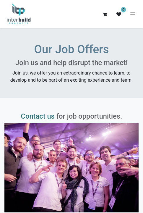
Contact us (38, 116)
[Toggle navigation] (133, 14)
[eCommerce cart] (104, 14)
